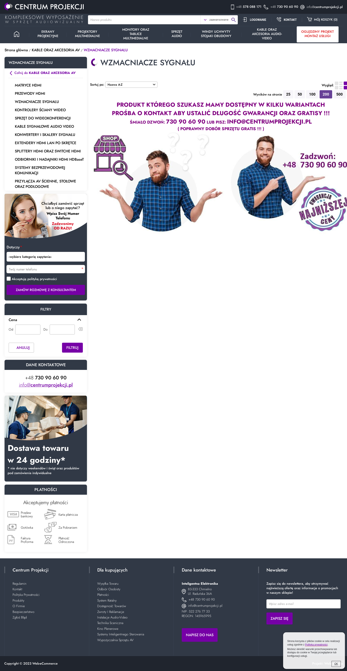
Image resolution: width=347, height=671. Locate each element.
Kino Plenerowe (107, 628)
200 (326, 94)
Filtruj (72, 346)
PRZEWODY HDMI (30, 93)
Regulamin (19, 583)
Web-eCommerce (45, 663)
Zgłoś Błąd (20, 617)
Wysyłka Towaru (107, 583)
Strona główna (16, 50)
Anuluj (23, 346)
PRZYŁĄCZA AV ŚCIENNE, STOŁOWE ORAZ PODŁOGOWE (45, 184)
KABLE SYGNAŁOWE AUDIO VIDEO (44, 126)
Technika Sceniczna (110, 623)
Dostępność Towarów (111, 606)
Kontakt (17, 589)
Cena (13, 318)
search (234, 19)
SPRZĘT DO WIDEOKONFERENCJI (43, 118)
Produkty (18, 600)
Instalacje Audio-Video (112, 617)
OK (336, 663)
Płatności (103, 594)
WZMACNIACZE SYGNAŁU (106, 50)
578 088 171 (248, 6)
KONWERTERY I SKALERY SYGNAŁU (45, 134)
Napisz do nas (199, 635)
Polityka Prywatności (26, 594)
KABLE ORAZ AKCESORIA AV (56, 50)
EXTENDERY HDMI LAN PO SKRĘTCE (45, 143)
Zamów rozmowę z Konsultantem (46, 288)
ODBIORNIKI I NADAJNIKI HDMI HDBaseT (49, 159)
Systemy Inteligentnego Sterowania (120, 634)
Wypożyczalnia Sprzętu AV (115, 640)
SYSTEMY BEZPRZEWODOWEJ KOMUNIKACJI (40, 170)
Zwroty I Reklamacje (110, 611)
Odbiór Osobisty (108, 589)
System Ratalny (107, 600)
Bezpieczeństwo (23, 611)
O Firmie (19, 606)
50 (300, 94)
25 (288, 94)
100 (312, 94)
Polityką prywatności (316, 644)
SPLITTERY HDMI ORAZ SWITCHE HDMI (48, 151)
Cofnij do (45, 72)
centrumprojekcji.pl (325, 7)
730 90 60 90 (284, 6)
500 (339, 94)
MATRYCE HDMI (28, 85)
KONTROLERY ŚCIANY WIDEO (40, 110)
